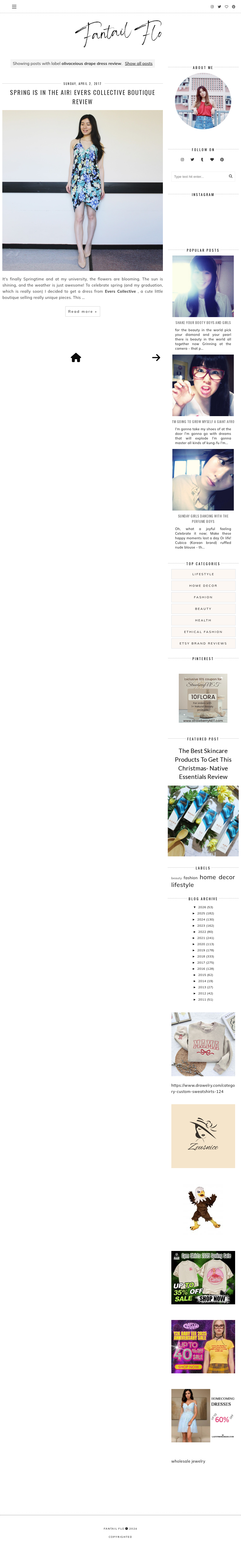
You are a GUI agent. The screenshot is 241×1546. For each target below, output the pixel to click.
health (203, 620)
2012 (202, 993)
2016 (201, 969)
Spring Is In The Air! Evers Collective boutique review (82, 96)
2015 (202, 975)
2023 (201, 925)
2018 (201, 956)
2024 (201, 919)
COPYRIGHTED (120, 1536)
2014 (202, 981)
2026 (202, 907)
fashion (203, 597)
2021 (201, 938)
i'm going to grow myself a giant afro (203, 421)
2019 (201, 950)
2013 (202, 987)
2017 (201, 962)
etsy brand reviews (203, 643)
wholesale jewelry (188, 1461)
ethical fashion (203, 632)
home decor (203, 586)
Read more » (82, 311)
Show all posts (139, 63)
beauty (203, 609)
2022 (202, 932)
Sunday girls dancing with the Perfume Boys (203, 518)
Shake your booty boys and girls (203, 322)
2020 (201, 944)
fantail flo (114, 1528)
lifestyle (203, 574)
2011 (202, 999)
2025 (201, 913)
